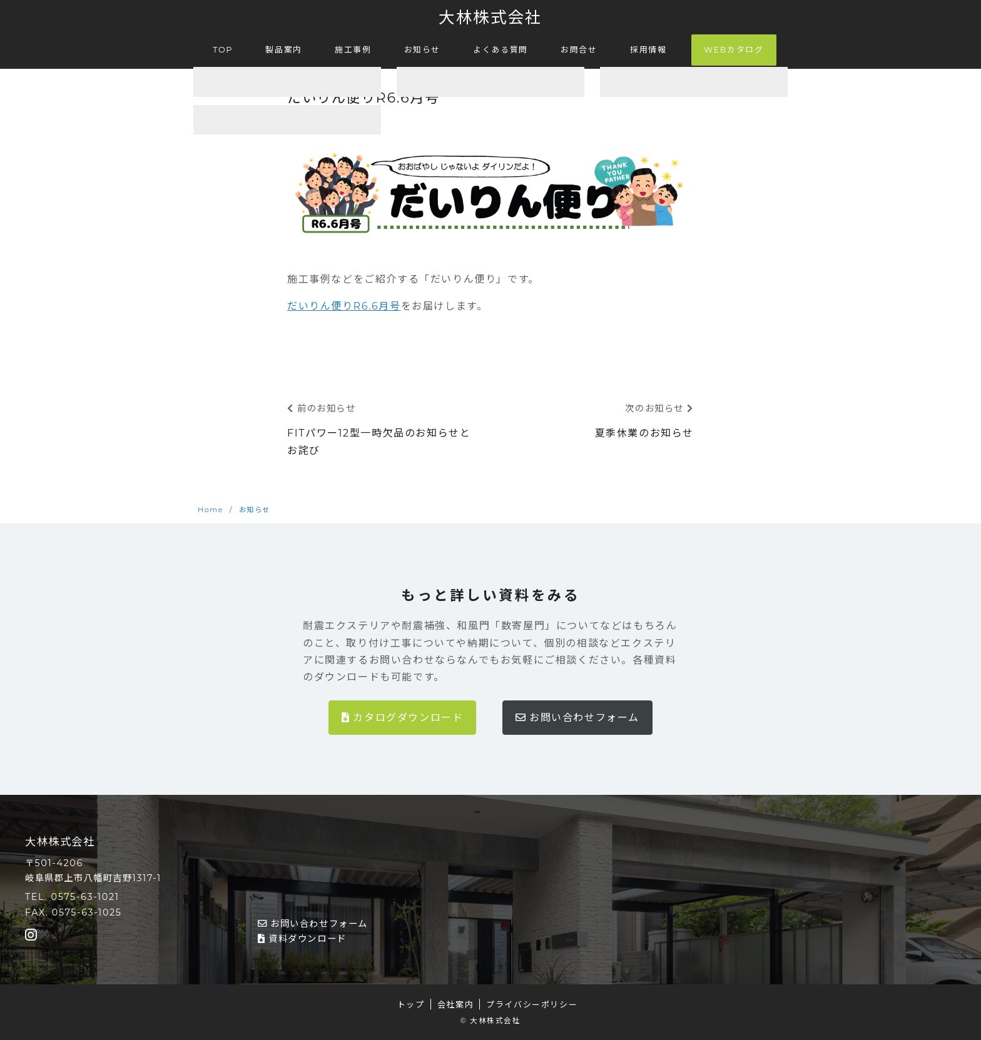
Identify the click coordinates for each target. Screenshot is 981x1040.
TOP (223, 49)
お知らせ (422, 49)
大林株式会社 (490, 17)
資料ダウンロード (302, 938)
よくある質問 (500, 49)
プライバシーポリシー (531, 1004)
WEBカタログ (733, 49)
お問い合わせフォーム (577, 718)
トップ (411, 1004)
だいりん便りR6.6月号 (344, 306)
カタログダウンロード (402, 718)
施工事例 (353, 49)
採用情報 (648, 49)
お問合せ (579, 49)
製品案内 (283, 49)
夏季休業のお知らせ (644, 433)
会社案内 (455, 1004)
